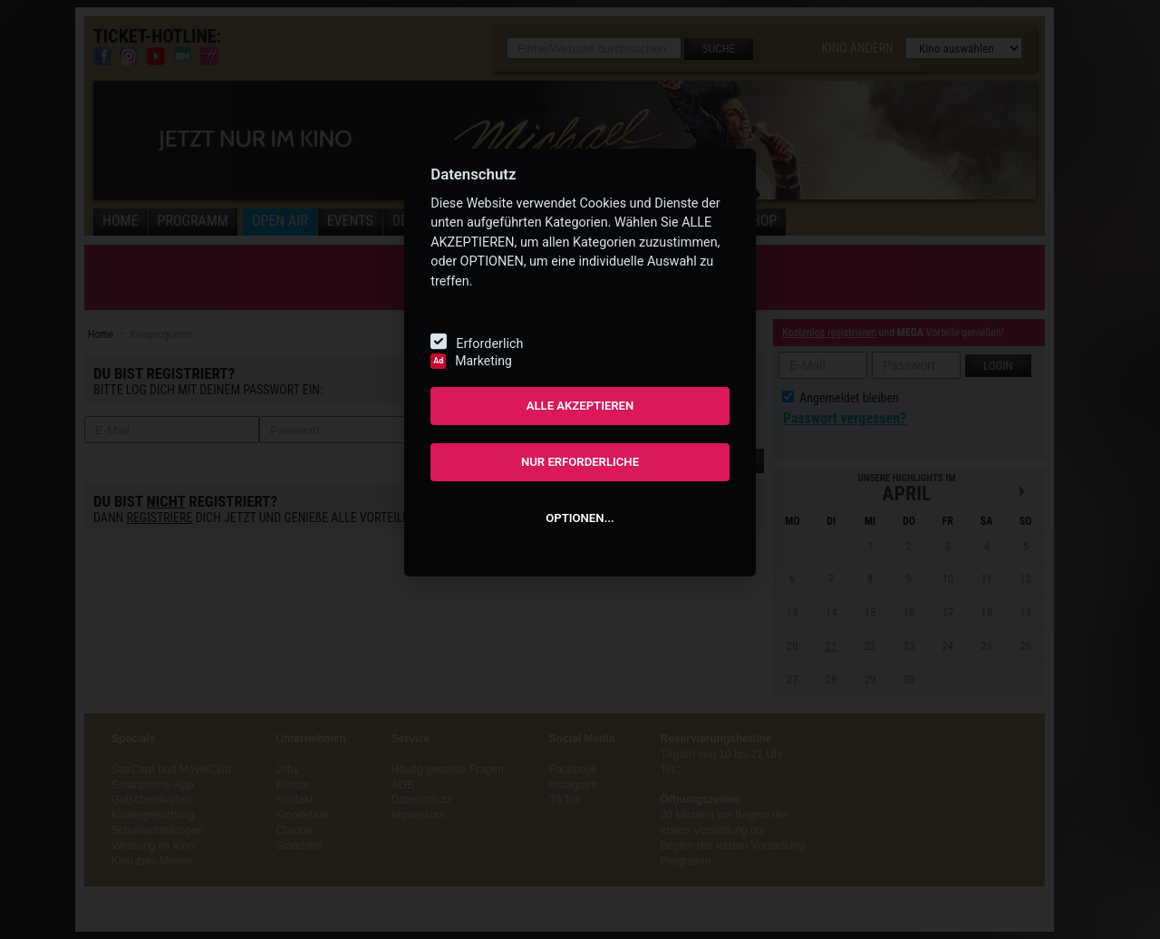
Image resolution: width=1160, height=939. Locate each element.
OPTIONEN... (580, 518)
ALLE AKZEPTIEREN (580, 405)
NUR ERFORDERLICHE (580, 462)
